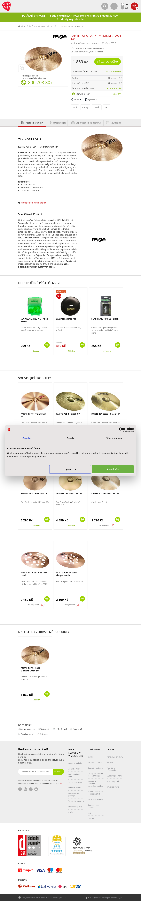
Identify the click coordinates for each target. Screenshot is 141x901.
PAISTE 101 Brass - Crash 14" (105, 413)
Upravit (70, 469)
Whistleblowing (113, 786)
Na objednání (104, 525)
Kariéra (110, 762)
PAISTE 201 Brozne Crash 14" (105, 493)
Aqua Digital (118, 897)
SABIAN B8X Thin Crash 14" (34, 493)
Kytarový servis (74, 787)
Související (77, 729)
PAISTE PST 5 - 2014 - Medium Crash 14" (31, 669)
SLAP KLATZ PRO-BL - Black (104, 318)
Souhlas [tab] (27, 438)
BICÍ (26, 26)
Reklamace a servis (95, 799)
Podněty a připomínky (111, 768)
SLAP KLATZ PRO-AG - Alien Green (34, 319)
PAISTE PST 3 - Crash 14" (68, 413)
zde (61, 783)
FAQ (89, 812)
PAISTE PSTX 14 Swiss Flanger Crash (66, 573)
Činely (34, 26)
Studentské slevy (75, 782)
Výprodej (61, 291)
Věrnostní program (76, 801)
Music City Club (113, 781)
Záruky (90, 756)
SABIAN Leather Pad (66, 318)
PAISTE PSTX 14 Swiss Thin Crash (34, 573)
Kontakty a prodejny (115, 756)
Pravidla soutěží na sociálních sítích (95, 792)
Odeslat (59, 771)
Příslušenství (61, 729)
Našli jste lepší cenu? (74, 775)
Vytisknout (92, 99)
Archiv (70, 812)
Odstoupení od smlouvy (93, 805)
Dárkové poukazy (95, 762)
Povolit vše (113, 469)
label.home (19, 26)
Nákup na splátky (75, 806)
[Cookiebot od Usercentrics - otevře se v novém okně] (121, 429)
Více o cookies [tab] (114, 438)
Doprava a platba (75, 763)
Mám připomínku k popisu (34, 202)
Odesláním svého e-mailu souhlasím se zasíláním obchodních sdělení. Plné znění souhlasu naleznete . (40, 781)
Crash (43, 26)
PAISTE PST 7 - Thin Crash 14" (33, 415)
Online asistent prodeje (74, 794)
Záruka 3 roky (83, 93)
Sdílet (76, 99)
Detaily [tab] (70, 438)
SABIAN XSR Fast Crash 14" (69, 493)
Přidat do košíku (108, 61)
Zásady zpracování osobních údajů (95, 774)
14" (51, 26)
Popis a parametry (27, 729)
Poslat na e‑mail (27, 734)
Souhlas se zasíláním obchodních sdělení (95, 783)
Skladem (36, 351)
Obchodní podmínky (96, 767)
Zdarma (117, 93)
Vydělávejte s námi (114, 775)
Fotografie (45, 729)
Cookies (91, 818)
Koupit (47, 344)
